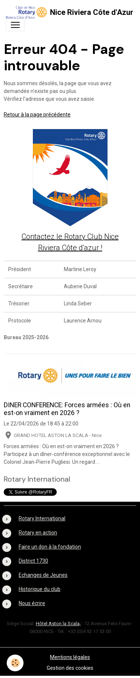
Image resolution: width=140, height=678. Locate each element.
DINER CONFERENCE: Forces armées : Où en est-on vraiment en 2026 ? (67, 409)
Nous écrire (32, 603)
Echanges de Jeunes (43, 575)
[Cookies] (15, 663)
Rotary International (42, 518)
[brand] (67, 12)
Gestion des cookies (70, 668)
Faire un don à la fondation (50, 547)
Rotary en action (38, 533)
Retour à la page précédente (37, 115)
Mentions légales (70, 657)
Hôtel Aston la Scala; (58, 623)
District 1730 (33, 561)
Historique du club (39, 589)
